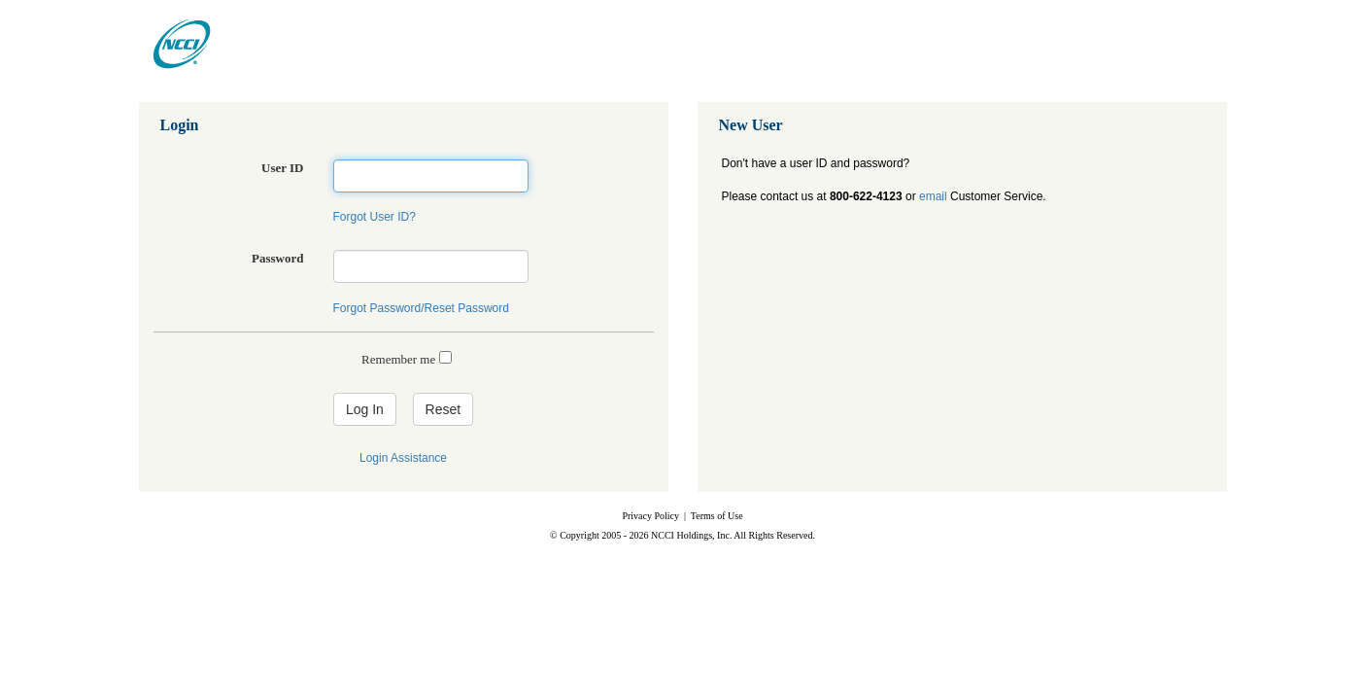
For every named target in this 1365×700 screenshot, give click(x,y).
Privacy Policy (650, 515)
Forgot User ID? (374, 217)
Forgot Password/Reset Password (421, 308)
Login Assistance (403, 458)
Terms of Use (717, 515)
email (933, 196)
